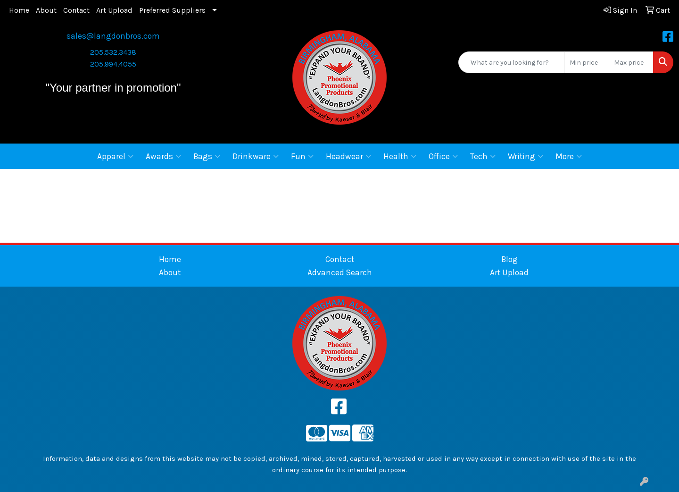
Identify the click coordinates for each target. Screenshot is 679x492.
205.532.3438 (113, 52)
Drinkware (255, 156)
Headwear (348, 156)
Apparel (115, 156)
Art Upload (114, 10)
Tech (483, 156)
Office (443, 156)
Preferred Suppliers (172, 10)
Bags (206, 156)
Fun (302, 156)
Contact (76, 10)
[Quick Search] (511, 62)
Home (19, 10)
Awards (163, 156)
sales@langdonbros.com (113, 36)
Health (399, 156)
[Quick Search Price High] (631, 62)
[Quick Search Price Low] (586, 62)
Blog (509, 259)
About (46, 10)
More (568, 156)
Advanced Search (339, 272)
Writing (525, 156)
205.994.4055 (113, 63)
